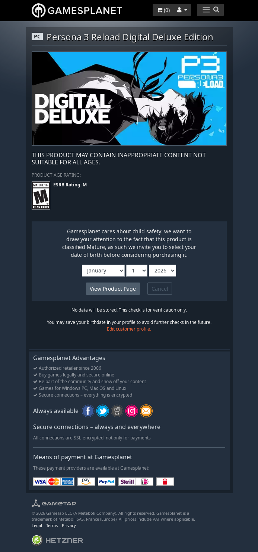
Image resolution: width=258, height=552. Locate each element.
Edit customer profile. (129, 329)
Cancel (160, 288)
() (163, 9)
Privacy (69, 525)
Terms (52, 525)
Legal (37, 525)
